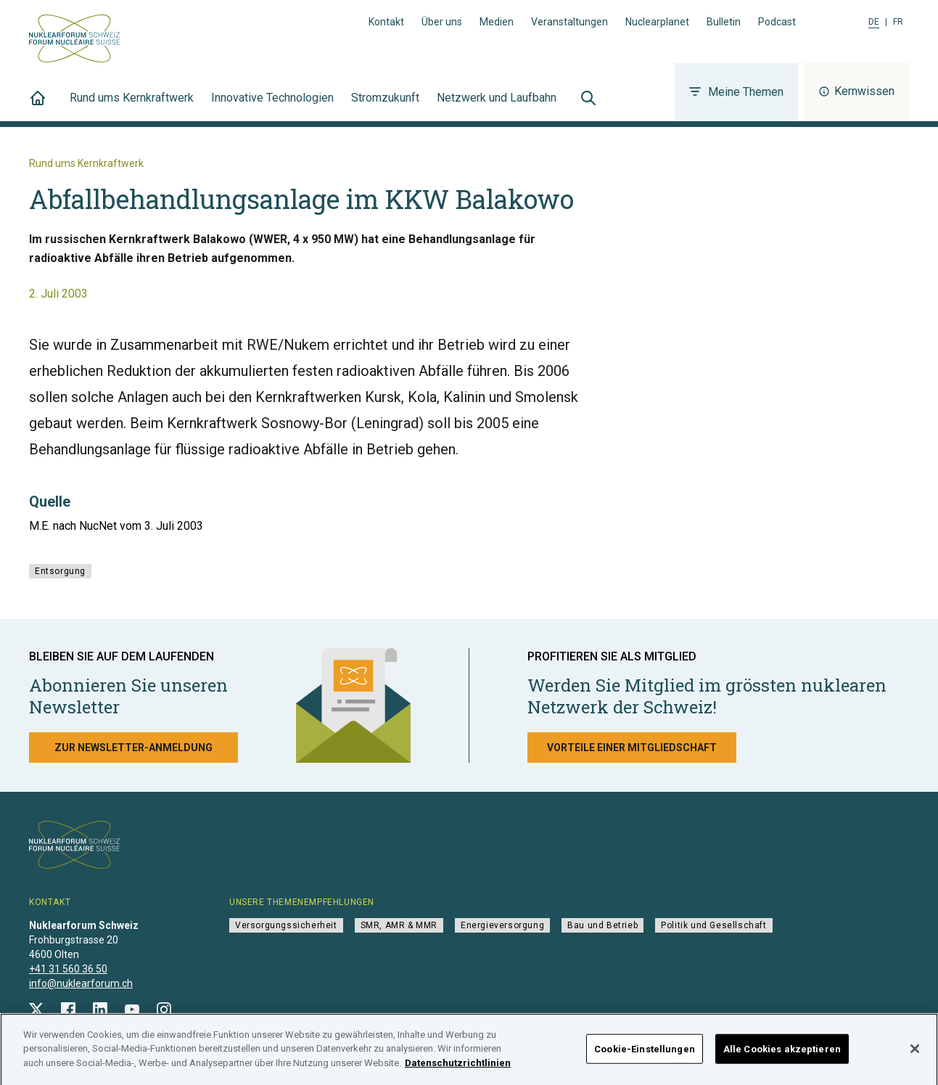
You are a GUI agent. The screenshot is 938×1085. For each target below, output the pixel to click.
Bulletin (724, 22)
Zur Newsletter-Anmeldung (133, 747)
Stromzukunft (385, 106)
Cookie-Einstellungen (644, 1053)
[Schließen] (915, 1053)
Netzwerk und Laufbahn (496, 106)
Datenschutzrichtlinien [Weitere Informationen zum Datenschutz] (458, 1068)
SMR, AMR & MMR (399, 925)
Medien (497, 22)
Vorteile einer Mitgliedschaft (632, 747)
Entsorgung (60, 571)
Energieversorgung (502, 925)
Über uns (441, 22)
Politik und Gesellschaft (713, 925)
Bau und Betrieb (602, 925)
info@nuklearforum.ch (81, 983)
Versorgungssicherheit (286, 925)
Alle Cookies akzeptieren (782, 1053)
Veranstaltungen (569, 22)
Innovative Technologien (272, 106)
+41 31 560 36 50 (68, 969)
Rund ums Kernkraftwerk (132, 106)
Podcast (777, 22)
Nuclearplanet (657, 22)
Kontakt (386, 22)
